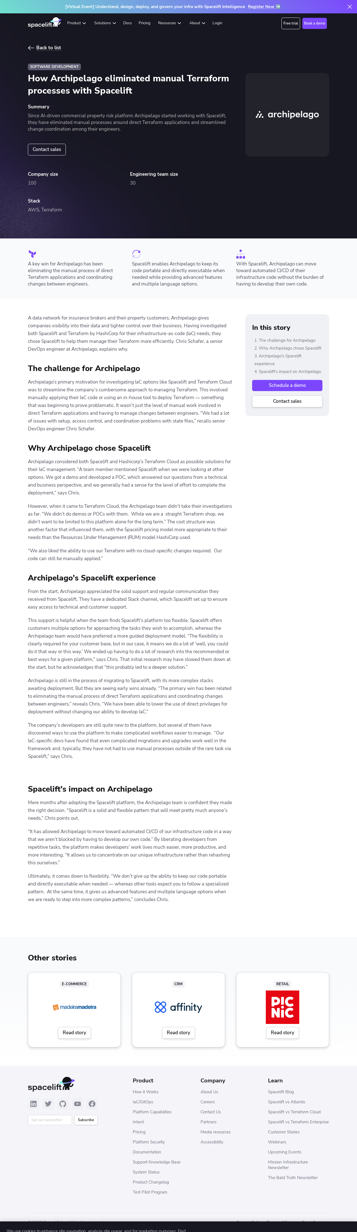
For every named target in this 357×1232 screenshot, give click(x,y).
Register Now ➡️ (264, 6)
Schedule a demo (287, 385)
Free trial (290, 23)
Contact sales (47, 149)
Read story (74, 1032)
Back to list (48, 48)
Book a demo (314, 23)
